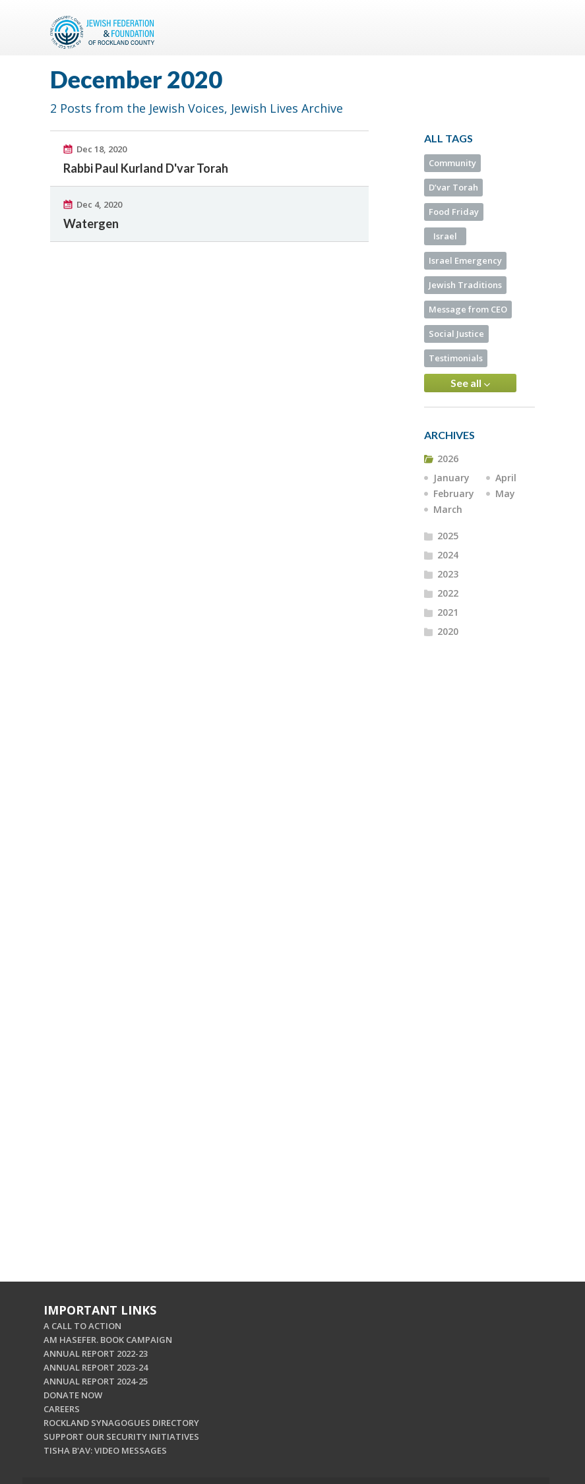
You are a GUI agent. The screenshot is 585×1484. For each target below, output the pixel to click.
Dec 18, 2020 (102, 149)
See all (470, 383)
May (505, 493)
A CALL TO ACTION (82, 1326)
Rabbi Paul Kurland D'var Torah (145, 168)
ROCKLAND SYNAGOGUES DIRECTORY (121, 1423)
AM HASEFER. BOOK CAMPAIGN (108, 1340)
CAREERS (62, 1409)
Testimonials (456, 358)
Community (452, 163)
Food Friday (454, 212)
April (505, 477)
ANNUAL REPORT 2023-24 (96, 1367)
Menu (520, 28)
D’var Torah (453, 187)
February (453, 493)
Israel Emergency (465, 260)
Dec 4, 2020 (99, 204)
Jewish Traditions (465, 285)
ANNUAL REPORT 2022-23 (96, 1353)
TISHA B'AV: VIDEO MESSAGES (105, 1450)
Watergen (91, 223)
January (451, 477)
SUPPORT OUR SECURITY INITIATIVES (121, 1436)
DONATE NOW (73, 1395)
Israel (445, 236)
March (447, 509)
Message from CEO (468, 309)
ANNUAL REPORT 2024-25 (96, 1381)
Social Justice (456, 334)
